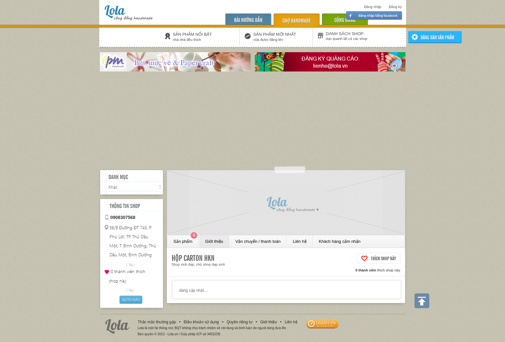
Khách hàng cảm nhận (340, 241)
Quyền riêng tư (239, 322)
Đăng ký (395, 7)
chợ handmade (296, 20)
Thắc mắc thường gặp (157, 322)
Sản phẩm (185, 239)
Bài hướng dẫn (248, 19)
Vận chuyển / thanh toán (258, 241)
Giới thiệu (214, 241)
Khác (113, 187)
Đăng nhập (372, 7)
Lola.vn (117, 326)
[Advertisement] (252, 121)
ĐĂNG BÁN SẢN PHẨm (437, 37)
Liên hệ (299, 241)
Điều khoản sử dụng (201, 322)
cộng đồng (345, 19)
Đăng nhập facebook (374, 15)
